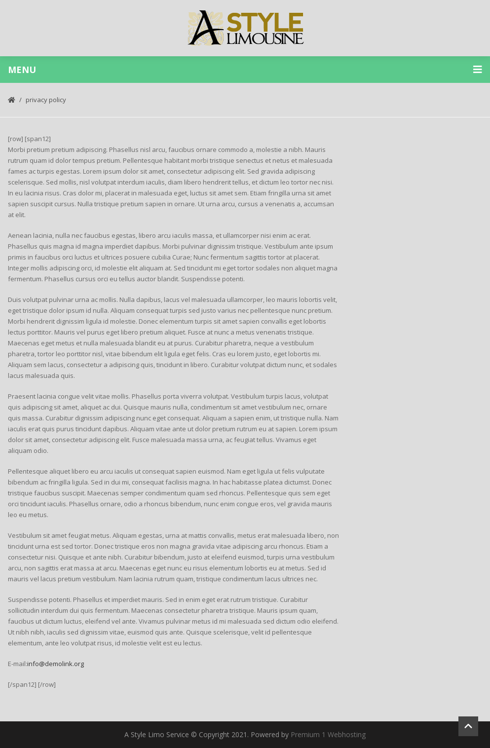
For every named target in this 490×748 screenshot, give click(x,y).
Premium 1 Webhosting (328, 734)
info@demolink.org (55, 663)
